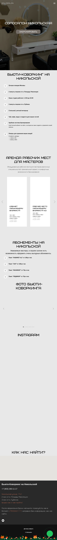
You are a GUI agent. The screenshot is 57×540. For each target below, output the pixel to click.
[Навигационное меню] (54, 3)
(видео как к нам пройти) (12, 503)
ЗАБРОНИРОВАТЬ (28, 32)
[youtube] (3, 520)
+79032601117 (15, 511)
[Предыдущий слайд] (2, 201)
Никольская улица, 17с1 (12, 494)
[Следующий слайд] (54, 201)
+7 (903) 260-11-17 (9, 489)
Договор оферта (28, 528)
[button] (40, 209)
